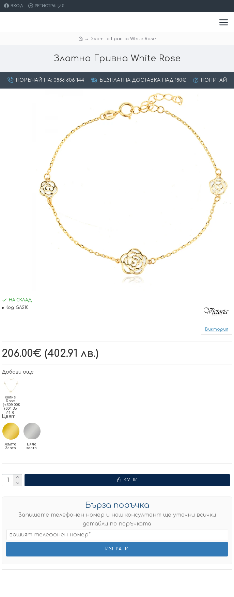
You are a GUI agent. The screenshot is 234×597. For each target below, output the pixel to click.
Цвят (9, 416)
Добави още (17, 372)
